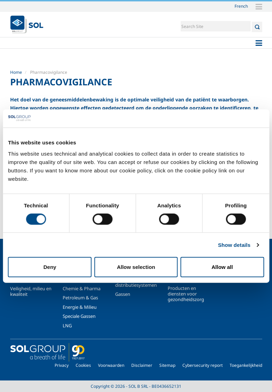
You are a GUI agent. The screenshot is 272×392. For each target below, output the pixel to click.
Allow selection (136, 267)
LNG (67, 325)
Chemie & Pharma (81, 288)
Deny (49, 267)
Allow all (222, 267)
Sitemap (167, 365)
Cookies (83, 365)
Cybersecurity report (202, 365)
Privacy (62, 365)
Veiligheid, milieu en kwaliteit (30, 291)
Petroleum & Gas (80, 297)
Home (16, 72)
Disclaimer (141, 365)
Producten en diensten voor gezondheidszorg (186, 294)
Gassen (122, 294)
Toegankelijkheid (246, 365)
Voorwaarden (111, 365)
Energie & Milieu (80, 307)
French (241, 6)
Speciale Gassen (79, 316)
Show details (234, 245)
